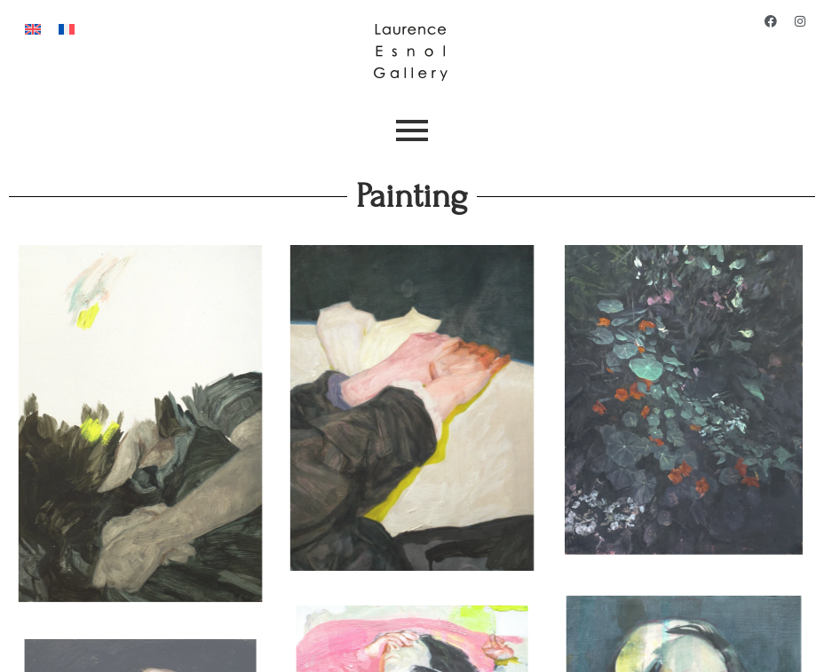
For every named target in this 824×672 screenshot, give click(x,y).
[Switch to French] (66, 28)
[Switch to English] (33, 28)
